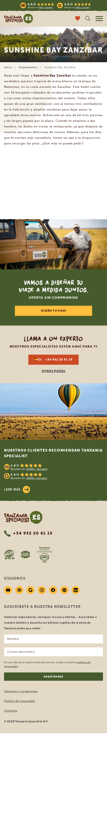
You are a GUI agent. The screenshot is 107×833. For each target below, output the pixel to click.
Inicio (8, 67)
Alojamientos (28, 67)
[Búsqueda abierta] (88, 18)
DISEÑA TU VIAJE (53, 310)
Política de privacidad (19, 701)
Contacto (10, 710)
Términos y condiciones (21, 691)
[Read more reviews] (55, 5)
